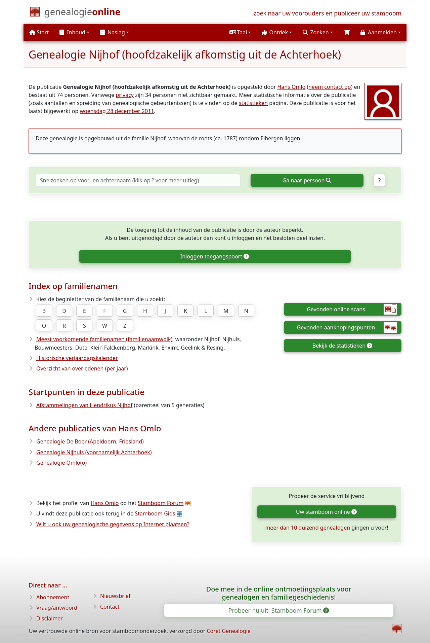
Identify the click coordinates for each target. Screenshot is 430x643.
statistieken (253, 103)
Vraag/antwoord (56, 607)
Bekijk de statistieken (342, 345)
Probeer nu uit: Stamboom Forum (278, 610)
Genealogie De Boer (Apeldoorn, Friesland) (90, 441)
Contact (110, 606)
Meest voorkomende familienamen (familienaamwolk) (104, 339)
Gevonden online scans (352, 309)
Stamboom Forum (160, 503)
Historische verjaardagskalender (77, 358)
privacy (125, 95)
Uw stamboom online (326, 511)
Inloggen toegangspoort (214, 256)
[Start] (82, 13)
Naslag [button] (112, 32)
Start (39, 32)
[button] (240, 32)
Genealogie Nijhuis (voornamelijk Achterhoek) (94, 452)
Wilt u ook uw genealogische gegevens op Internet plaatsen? (112, 524)
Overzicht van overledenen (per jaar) (82, 368)
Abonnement (52, 597)
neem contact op (329, 87)
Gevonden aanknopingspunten (347, 327)
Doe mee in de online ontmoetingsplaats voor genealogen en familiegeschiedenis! (278, 593)
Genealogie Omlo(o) (61, 462)
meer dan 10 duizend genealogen (307, 527)
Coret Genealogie (228, 631)
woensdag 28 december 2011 (117, 111)
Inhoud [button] (72, 32)
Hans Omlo (291, 87)
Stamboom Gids (155, 513)
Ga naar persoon (307, 180)
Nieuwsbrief (115, 596)
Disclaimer (49, 618)
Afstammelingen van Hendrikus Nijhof (84, 405)
